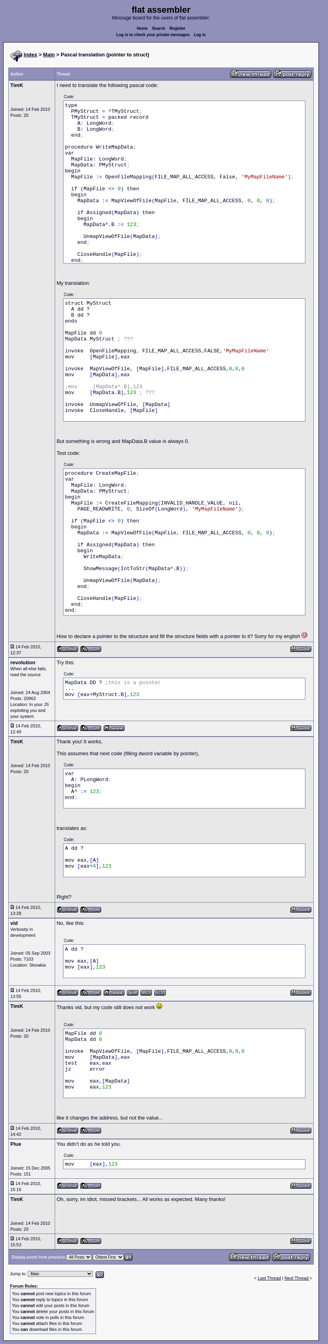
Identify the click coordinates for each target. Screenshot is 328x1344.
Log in (200, 35)
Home (142, 28)
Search (158, 28)
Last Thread (269, 1278)
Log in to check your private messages (153, 35)
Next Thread (296, 1278)
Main (49, 55)
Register (177, 28)
